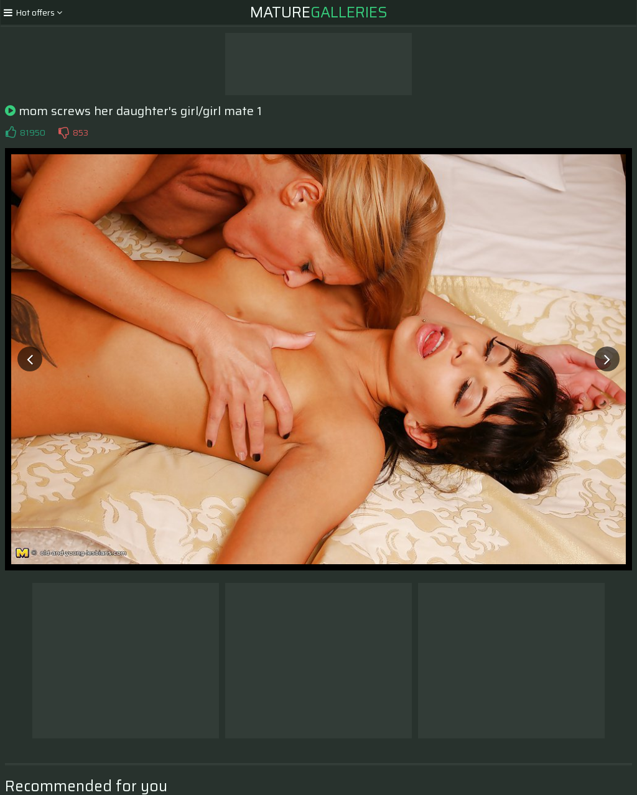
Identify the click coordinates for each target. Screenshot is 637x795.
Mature (319, 12)
